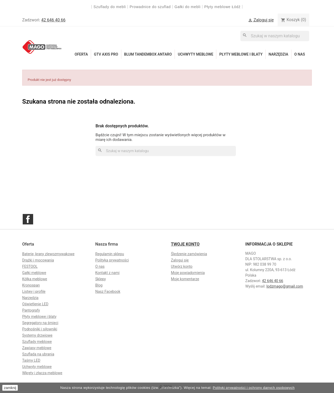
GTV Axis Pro (106, 54)
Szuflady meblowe (37, 342)
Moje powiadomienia (188, 273)
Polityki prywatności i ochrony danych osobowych (254, 388)
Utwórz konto (182, 266)
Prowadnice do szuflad (150, 7)
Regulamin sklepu (109, 254)
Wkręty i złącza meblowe (42, 373)
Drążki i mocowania (38, 260)
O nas (299, 54)
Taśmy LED (31, 360)
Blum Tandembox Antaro (148, 54)
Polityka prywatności (112, 260)
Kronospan (31, 285)
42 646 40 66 (53, 19)
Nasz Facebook (107, 291)
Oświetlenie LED (35, 304)
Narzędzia (278, 54)
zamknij (10, 388)
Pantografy (31, 310)
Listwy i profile (33, 291)
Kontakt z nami (107, 273)
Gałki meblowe (34, 273)
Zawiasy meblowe (36, 348)
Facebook (28, 219)
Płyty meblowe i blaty (241, 54)
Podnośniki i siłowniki (39, 329)
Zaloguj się (180, 260)
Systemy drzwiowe (37, 335)
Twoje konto (185, 244)
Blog (99, 285)
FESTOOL (30, 266)
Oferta (81, 54)
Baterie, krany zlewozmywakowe (48, 254)
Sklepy (100, 279)
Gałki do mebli (188, 7)
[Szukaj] (274, 36)
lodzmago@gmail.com (284, 286)
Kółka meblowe (34, 279)
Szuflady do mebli (109, 7)
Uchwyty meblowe (195, 54)
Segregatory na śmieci (40, 323)
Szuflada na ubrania (38, 354)
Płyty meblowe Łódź (223, 7)
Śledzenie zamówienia (189, 254)
